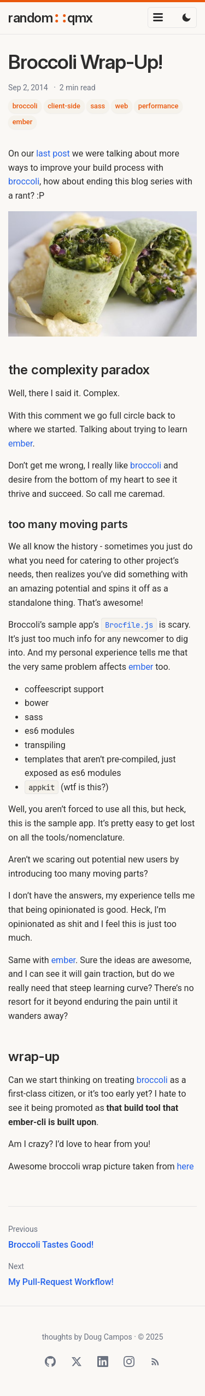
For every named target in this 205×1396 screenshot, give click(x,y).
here (185, 1166)
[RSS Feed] (155, 1361)
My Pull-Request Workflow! (61, 1282)
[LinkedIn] (103, 1361)
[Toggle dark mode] (186, 17)
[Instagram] (129, 1361)
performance (158, 106)
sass (97, 106)
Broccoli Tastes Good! (50, 1244)
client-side (64, 106)
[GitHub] (50, 1361)
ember (23, 122)
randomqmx (50, 17)
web (121, 106)
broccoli (25, 106)
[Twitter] (76, 1361)
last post (53, 153)
